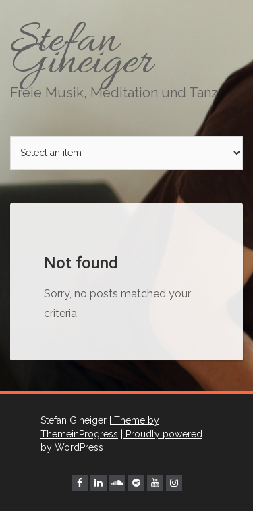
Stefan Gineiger (126, 57)
